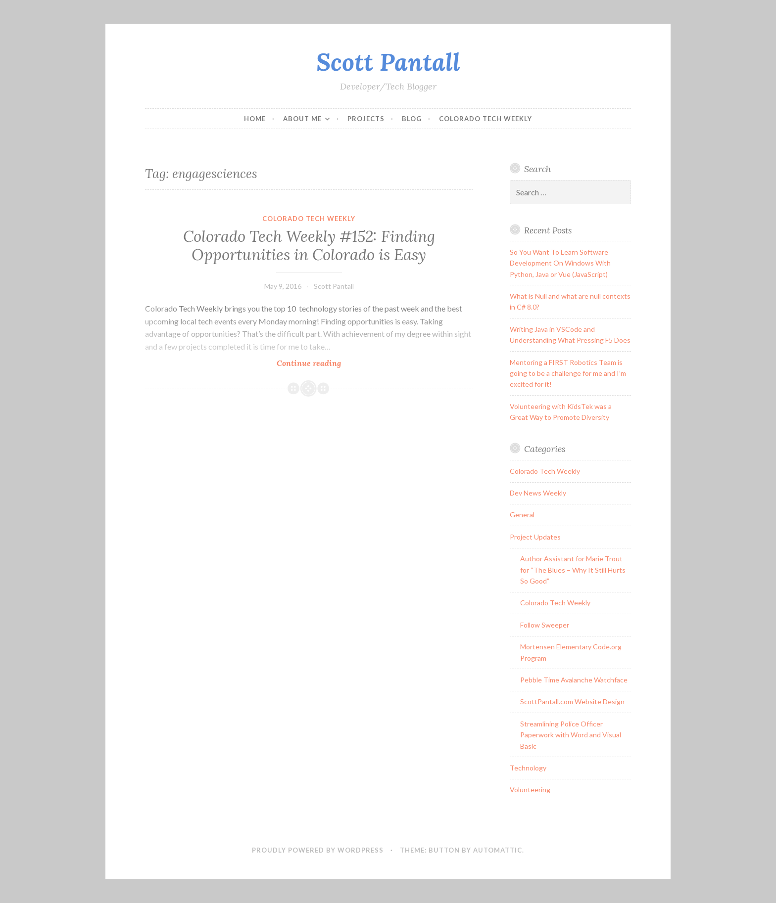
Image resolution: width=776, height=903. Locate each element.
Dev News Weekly (538, 493)
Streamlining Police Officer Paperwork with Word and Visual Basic (570, 735)
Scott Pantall (388, 61)
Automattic (497, 850)
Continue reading (334, 363)
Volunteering (530, 789)
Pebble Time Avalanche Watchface (574, 680)
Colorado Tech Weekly (485, 119)
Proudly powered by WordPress (318, 850)
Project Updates (535, 537)
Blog (412, 119)
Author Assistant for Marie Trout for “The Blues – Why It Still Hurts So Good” (573, 569)
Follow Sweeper (544, 625)
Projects (366, 119)
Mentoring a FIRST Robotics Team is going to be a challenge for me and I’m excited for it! (568, 373)
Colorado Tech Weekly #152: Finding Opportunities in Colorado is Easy (309, 245)
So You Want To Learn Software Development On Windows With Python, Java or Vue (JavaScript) (560, 263)
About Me (302, 119)
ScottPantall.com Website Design (572, 701)
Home (255, 119)
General (522, 514)
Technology (528, 768)
